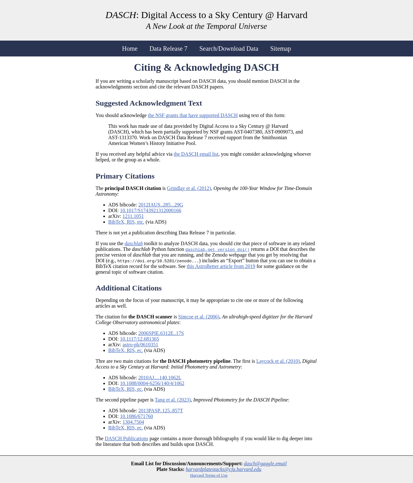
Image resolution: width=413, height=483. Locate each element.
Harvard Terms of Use (209, 475)
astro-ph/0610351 (140, 344)
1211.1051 (133, 216)
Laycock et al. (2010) (278, 361)
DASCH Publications (126, 438)
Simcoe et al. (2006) (198, 316)
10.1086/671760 (136, 416)
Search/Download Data (228, 48)
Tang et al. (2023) (173, 399)
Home (130, 48)
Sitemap (280, 48)
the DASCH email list (196, 154)
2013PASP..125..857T (161, 410)
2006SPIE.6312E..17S (161, 333)
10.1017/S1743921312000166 (150, 210)
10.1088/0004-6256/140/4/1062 (152, 383)
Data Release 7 (168, 48)
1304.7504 (133, 422)
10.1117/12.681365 (139, 339)
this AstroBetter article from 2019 (221, 266)
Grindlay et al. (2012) (189, 188)
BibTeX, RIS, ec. (125, 350)
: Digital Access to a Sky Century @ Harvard (207, 20)
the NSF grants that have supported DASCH (193, 115)
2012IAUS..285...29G (161, 204)
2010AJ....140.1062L (160, 377)
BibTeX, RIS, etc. (126, 222)
